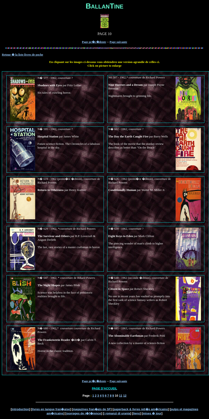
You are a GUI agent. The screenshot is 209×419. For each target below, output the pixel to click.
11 (120, 395)
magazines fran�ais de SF (92, 409)
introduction (20, 409)
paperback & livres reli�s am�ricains (140, 409)
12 (124, 395)
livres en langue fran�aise (51, 409)
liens (136, 413)
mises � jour (152, 413)
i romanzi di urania (117, 413)
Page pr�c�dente (94, 42)
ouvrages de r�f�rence (83, 413)
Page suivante (118, 42)
